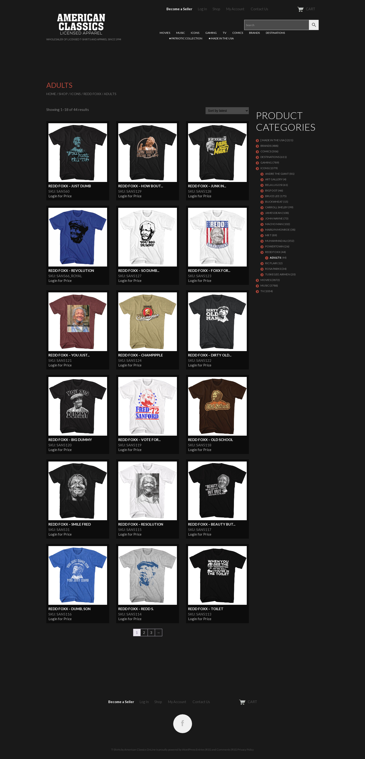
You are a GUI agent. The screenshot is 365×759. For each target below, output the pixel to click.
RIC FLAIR (271, 263)
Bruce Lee (272, 196)
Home (51, 94)
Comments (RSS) (226, 749)
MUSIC (180, 32)
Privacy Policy (245, 749)
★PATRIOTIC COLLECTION (185, 38)
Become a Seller (179, 9)
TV (224, 32)
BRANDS (254, 32)
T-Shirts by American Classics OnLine (133, 749)
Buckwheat (274, 201)
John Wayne (274, 218)
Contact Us (259, 9)
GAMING (211, 32)
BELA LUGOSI (273, 185)
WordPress (188, 749)
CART (294, 9)
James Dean (273, 213)
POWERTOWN (274, 246)
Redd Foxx (92, 94)
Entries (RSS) (203, 749)
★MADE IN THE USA (221, 38)
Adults (275, 257)
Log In (202, 9)
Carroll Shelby (276, 207)
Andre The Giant (277, 173)
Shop (216, 9)
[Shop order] (227, 110)
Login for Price (60, 196)
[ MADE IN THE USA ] (273, 140)
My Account (235, 9)
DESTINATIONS (275, 32)
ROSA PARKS (273, 268)
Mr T (268, 235)
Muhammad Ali (276, 241)
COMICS (237, 32)
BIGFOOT (271, 190)
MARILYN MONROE (277, 229)
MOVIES (165, 32)
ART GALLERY (273, 179)
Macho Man (274, 224)
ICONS (195, 32)
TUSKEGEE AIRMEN (277, 274)
